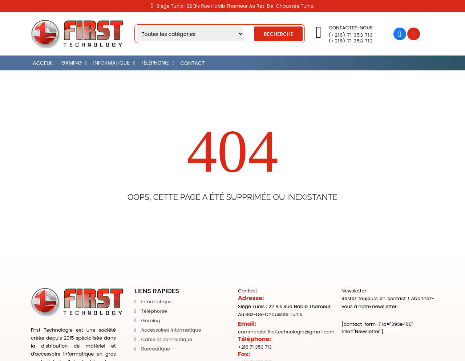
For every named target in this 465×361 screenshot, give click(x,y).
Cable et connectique (167, 339)
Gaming (151, 320)
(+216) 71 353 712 (351, 40)
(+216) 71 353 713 (351, 35)
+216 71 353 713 (255, 347)
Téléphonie (154, 311)
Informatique (156, 301)
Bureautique (155, 348)
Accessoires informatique (171, 330)
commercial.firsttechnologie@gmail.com (286, 331)
